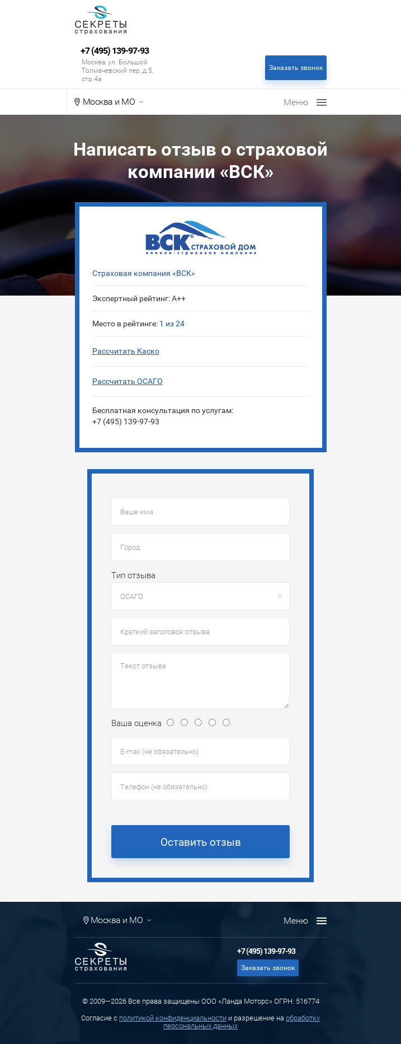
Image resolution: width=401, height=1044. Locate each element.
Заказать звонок (296, 68)
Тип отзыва (133, 575)
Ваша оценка (136, 723)
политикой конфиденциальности (173, 1018)
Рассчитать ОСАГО (127, 381)
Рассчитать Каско (125, 351)
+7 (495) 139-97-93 (115, 50)
